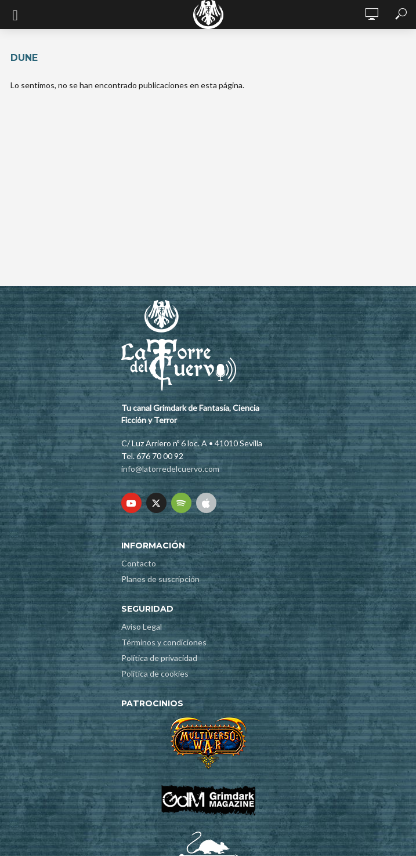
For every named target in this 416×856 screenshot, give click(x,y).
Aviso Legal (141, 626)
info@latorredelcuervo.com (170, 469)
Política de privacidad (159, 658)
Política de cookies (155, 673)
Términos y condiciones (164, 642)
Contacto (138, 563)
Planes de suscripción (160, 579)
